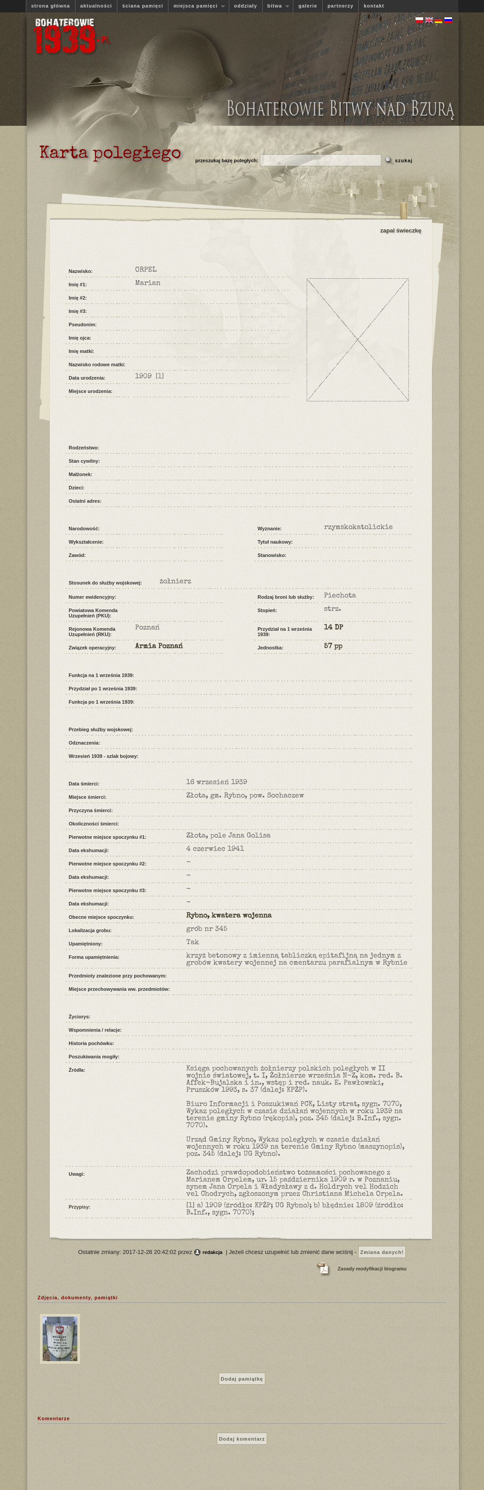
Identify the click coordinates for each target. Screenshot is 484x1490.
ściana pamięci (142, 5)
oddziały (245, 5)
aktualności (96, 5)
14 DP (333, 628)
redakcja (213, 1252)
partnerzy (341, 5)
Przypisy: (80, 1207)
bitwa (276, 6)
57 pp (333, 646)
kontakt (374, 5)
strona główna (50, 5)
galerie (307, 5)
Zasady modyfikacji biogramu (372, 1268)
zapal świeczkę (401, 230)
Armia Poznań (159, 646)
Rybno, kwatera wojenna (229, 916)
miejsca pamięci (196, 6)
